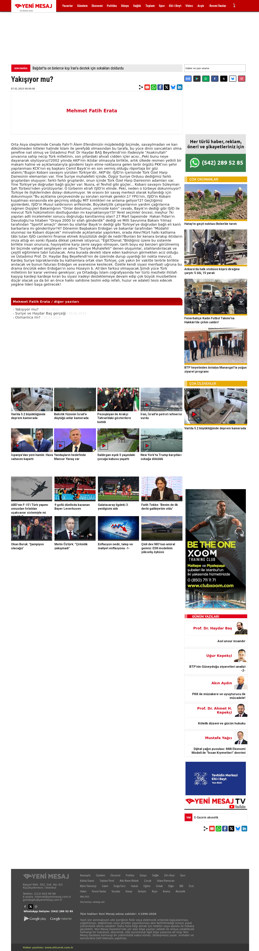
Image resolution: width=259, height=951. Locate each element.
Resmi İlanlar (217, 6)
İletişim (142, 891)
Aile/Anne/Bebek (129, 880)
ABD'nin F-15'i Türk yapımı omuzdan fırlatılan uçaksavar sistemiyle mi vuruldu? (29, 510)
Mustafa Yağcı (218, 738)
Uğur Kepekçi (219, 656)
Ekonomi (97, 6)
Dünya (125, 6)
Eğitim (147, 886)
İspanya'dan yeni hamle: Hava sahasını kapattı (32, 457)
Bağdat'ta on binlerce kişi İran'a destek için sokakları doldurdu (78, 68)
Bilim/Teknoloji (88, 886)
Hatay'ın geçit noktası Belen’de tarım (210, 223)
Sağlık (137, 6)
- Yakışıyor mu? (26, 309)
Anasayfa (85, 875)
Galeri (105, 886)
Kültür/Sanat (87, 880)
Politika (112, 6)
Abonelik (180, 891)
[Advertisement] (129, 34)
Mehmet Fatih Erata (91, 110)
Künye (129, 891)
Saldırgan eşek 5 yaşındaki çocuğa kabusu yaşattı (116, 457)
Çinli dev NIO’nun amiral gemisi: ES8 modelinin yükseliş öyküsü (158, 548)
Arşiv (200, 6)
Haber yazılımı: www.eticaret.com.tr (48, 947)
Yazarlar (67, 6)
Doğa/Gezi (120, 886)
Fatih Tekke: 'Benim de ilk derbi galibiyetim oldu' (159, 506)
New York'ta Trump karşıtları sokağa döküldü (161, 457)
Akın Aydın (222, 683)
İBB (181, 886)
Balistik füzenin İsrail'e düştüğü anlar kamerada (71, 416)
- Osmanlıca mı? (26, 317)
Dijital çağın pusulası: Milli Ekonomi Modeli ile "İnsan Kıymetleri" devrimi (218, 751)
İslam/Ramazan (165, 880)
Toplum (150, 6)
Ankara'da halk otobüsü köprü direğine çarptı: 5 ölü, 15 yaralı (212, 271)
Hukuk (134, 886)
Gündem (82, 6)
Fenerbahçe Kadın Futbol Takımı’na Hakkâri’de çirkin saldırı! (209, 320)
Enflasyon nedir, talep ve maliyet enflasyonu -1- (115, 546)
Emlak (159, 886)
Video (189, 6)
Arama (166, 891)
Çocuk (147, 880)
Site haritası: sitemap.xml (92, 902)
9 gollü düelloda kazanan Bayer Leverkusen (72, 506)
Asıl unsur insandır (231, 641)
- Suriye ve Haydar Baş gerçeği (39, 313)
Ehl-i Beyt (175, 6)
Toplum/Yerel (107, 880)
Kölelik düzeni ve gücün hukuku (221, 723)
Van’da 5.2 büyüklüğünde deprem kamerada (28, 416)
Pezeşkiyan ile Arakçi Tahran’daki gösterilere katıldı (114, 418)
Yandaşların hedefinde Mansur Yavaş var (70, 457)
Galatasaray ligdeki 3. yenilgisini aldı (113, 506)
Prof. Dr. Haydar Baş (212, 628)
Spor (162, 6)
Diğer (171, 886)
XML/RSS (84, 896)
